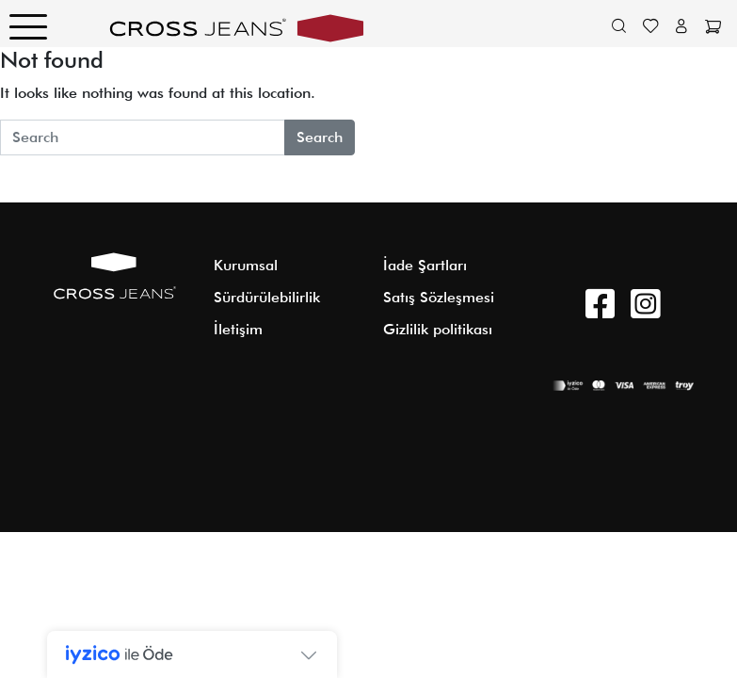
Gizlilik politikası (437, 329)
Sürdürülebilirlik (267, 297)
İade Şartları (425, 265)
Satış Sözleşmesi (438, 297)
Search (319, 137)
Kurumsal (246, 265)
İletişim (238, 329)
